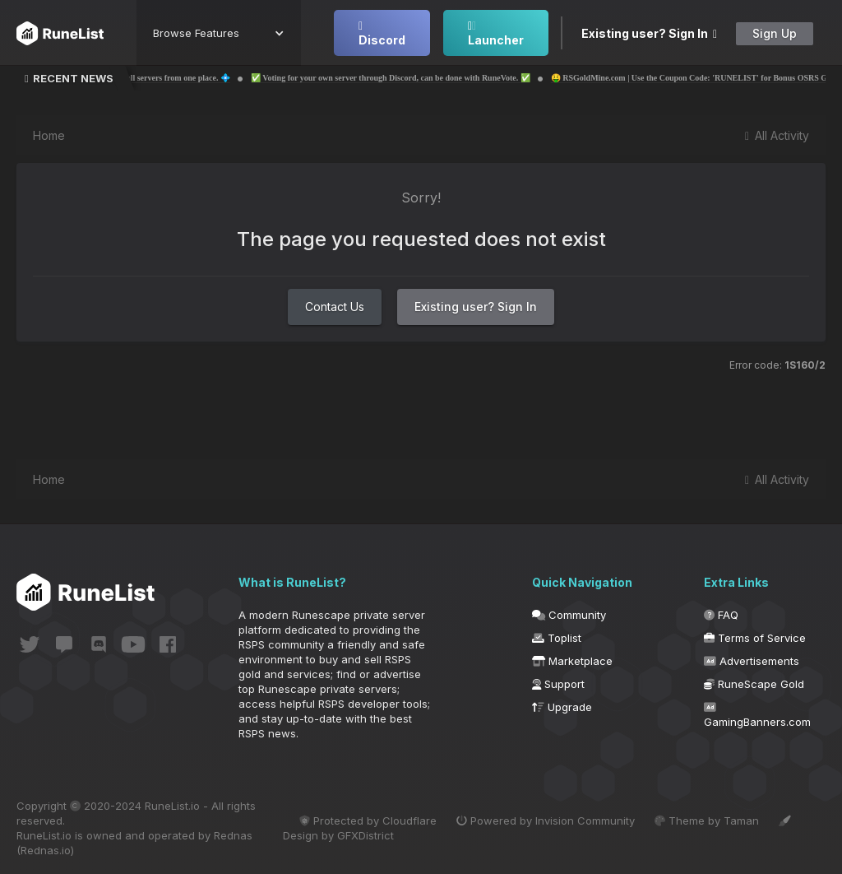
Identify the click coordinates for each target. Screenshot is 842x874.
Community (569, 614)
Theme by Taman (707, 820)
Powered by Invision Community (545, 820)
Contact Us (334, 307)
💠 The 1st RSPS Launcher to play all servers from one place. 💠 (150, 77)
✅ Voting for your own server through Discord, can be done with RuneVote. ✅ (424, 77)
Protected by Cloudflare (368, 820)
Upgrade (562, 707)
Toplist (556, 637)
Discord (382, 34)
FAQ (721, 614)
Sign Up (774, 33)
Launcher (496, 34)
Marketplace (572, 660)
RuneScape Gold (754, 683)
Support (558, 683)
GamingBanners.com (757, 715)
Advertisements (751, 660)
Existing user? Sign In (649, 33)
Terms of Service (755, 637)
